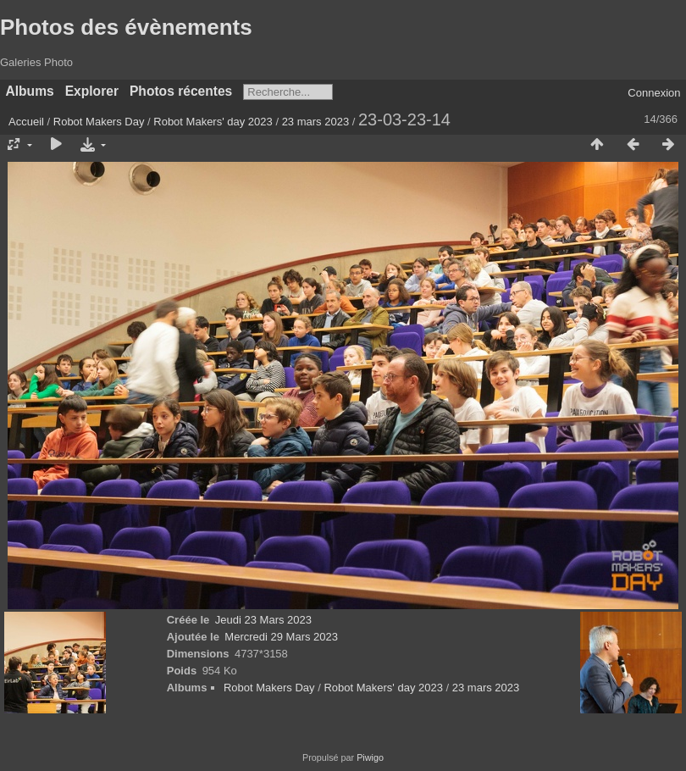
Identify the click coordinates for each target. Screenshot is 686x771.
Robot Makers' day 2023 (213, 121)
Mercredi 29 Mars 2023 (281, 636)
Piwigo (370, 757)
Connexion (654, 92)
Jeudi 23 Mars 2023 (263, 619)
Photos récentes (181, 91)
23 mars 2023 (316, 121)
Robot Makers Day (99, 121)
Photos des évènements (126, 27)
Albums (30, 91)
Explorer (92, 91)
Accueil (26, 121)
